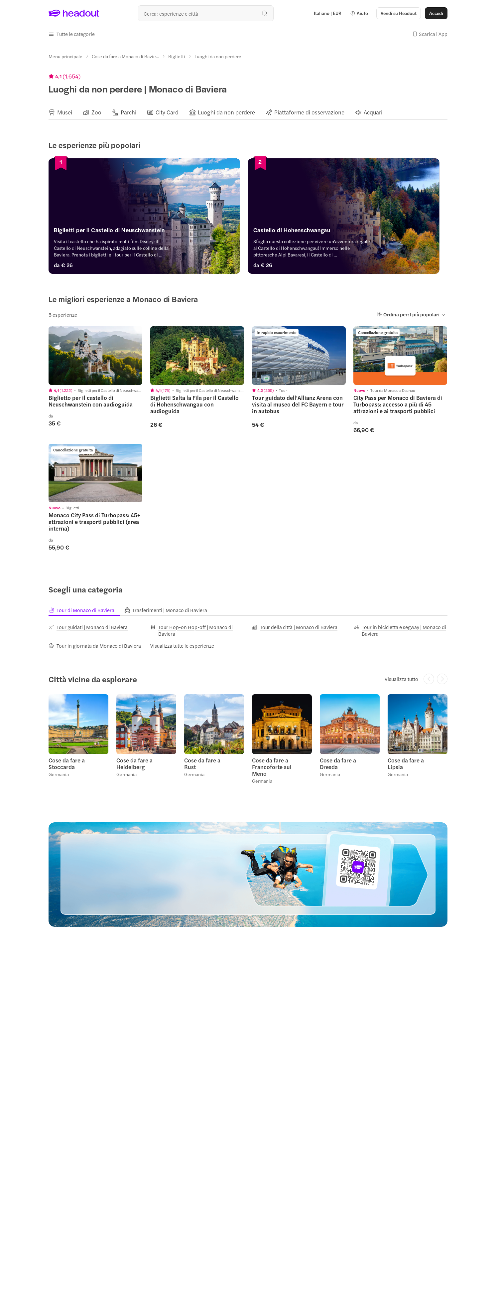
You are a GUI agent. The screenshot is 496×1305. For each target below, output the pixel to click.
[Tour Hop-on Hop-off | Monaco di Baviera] (197, 630)
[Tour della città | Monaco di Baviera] (294, 627)
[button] (359, 13)
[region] (248, 112)
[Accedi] (436, 13)
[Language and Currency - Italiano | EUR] (328, 13)
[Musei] (64, 112)
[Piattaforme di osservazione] (309, 112)
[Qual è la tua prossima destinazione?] (205, 13)
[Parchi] (128, 112)
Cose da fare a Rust (202, 763)
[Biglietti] (176, 56)
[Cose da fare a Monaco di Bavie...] (125, 56)
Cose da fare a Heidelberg (134, 763)
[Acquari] (373, 112)
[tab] (86, 610)
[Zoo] (96, 112)
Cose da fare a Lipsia (406, 763)
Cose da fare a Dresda (338, 763)
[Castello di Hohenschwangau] (349, 232)
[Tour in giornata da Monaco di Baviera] (95, 645)
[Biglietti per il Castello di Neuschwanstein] (146, 232)
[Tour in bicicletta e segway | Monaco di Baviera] (400, 630)
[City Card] (167, 112)
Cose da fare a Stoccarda (67, 763)
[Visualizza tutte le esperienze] (182, 645)
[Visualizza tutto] (401, 679)
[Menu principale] (65, 56)
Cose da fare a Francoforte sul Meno (272, 767)
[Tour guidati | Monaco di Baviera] (88, 627)
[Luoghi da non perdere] (226, 112)
